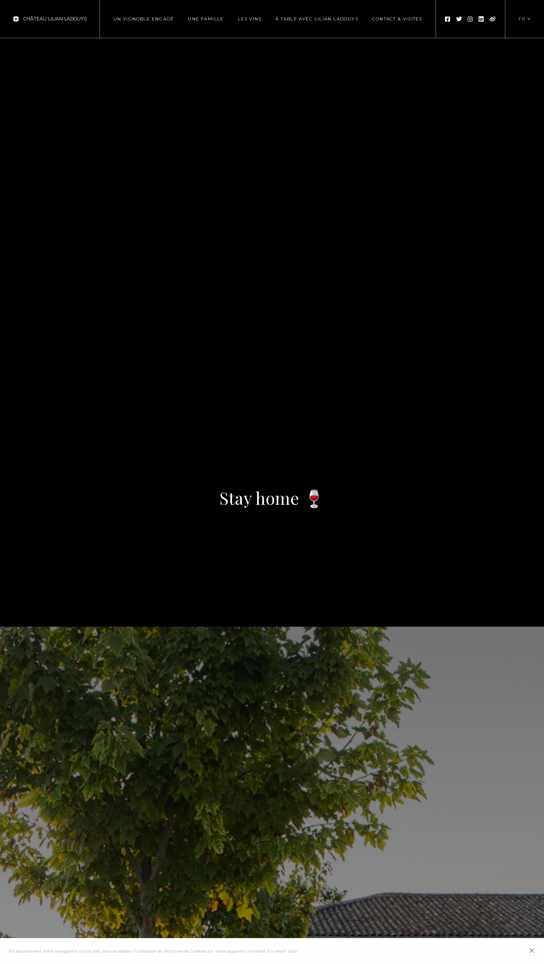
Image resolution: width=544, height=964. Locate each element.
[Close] (532, 951)
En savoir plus (282, 951)
